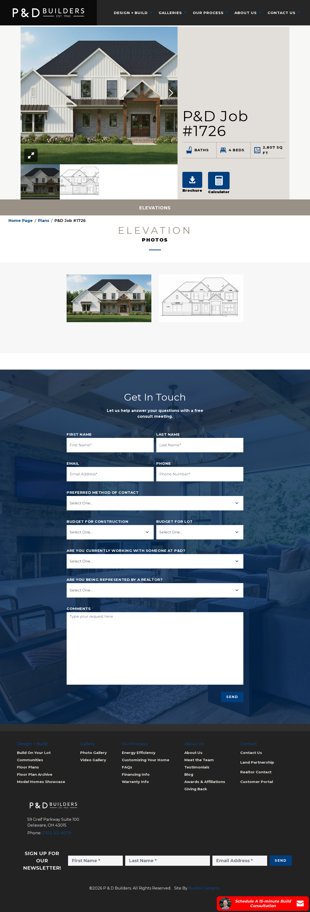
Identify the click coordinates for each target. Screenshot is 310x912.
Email (74, 463)
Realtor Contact (255, 772)
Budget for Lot (176, 521)
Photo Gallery (93, 752)
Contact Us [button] (281, 12)
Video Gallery (93, 760)
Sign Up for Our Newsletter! (42, 861)
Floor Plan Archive (34, 774)
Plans (43, 220)
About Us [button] (245, 12)
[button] (171, 93)
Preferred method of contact (103, 492)
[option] (40, 181)
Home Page (20, 220)
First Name (81, 434)
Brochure (192, 182)
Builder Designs (203, 888)
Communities (30, 760)
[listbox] (99, 181)
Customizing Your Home (145, 760)
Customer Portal (256, 781)
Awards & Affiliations (204, 781)
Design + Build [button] (131, 12)
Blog (188, 774)
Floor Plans (28, 767)
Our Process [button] (208, 12)
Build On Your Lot (34, 752)
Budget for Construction (99, 521)
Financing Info (136, 774)
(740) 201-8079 (56, 833)
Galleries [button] (170, 12)
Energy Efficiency (138, 752)
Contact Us (251, 752)
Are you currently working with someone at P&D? (127, 550)
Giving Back (195, 789)
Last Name (169, 434)
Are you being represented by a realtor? (116, 580)
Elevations (155, 208)
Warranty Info (135, 781)
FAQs (127, 767)
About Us (193, 752)
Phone (165, 463)
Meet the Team (199, 760)
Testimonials (196, 767)
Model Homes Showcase (41, 781)
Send (232, 697)
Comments (80, 609)
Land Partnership (257, 762)
